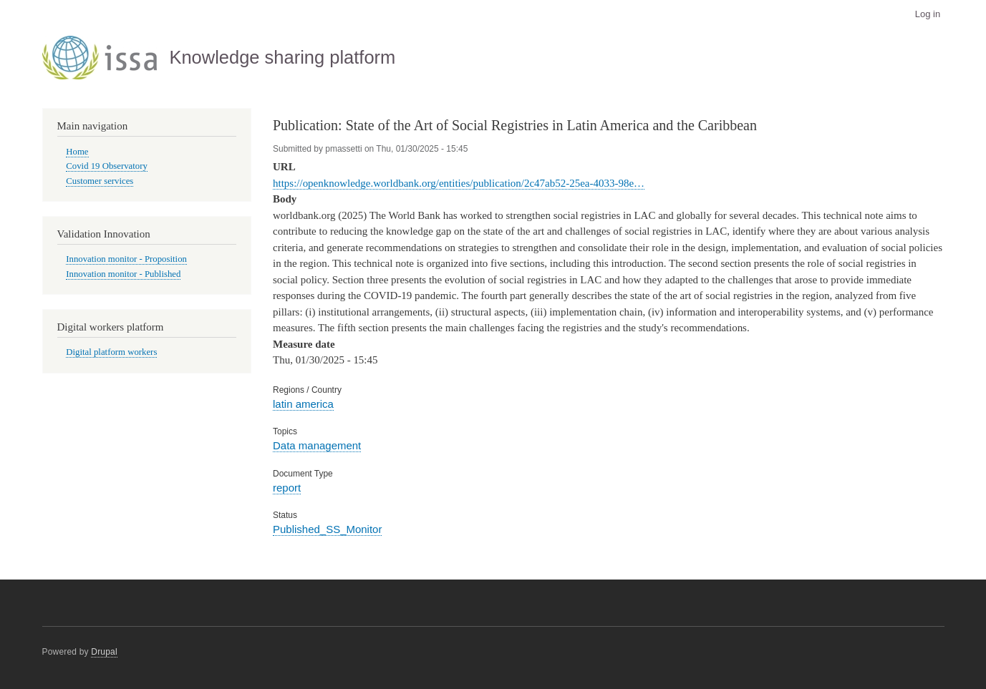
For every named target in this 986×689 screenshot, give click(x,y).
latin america (303, 404)
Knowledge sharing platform (282, 57)
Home (77, 152)
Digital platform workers (111, 352)
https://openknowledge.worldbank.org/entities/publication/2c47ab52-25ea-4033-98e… (458, 183)
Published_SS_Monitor (327, 529)
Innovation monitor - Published (123, 274)
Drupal (104, 652)
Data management (317, 445)
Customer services (99, 181)
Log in (927, 14)
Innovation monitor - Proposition (126, 259)
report (287, 488)
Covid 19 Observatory (107, 166)
